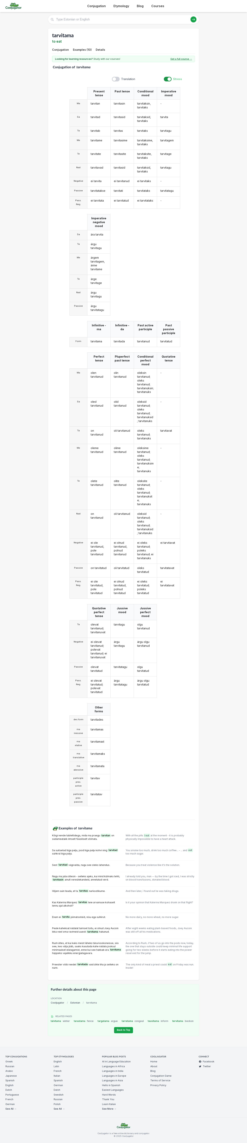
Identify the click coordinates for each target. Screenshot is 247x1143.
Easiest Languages (113, 1089)
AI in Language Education (116, 1061)
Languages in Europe (114, 1075)
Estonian (75, 1002)
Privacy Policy (158, 1085)
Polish (57, 1104)
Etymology (121, 6)
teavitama (158, 1021)
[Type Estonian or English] (123, 19)
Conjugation (96, 6)
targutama (108, 1021)
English (9, 1085)
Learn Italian (109, 1104)
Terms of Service (160, 1080)
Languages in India (112, 1071)
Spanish (9, 1080)
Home (153, 1061)
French (9, 1099)
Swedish (58, 1094)
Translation (128, 79)
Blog (140, 6)
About (153, 1066)
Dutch (8, 1089)
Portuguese (12, 1094)
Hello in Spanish (111, 1085)
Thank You (108, 1099)
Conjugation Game (161, 1075)
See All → (10, 1108)
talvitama (60, 1021)
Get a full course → (181, 58)
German (10, 1104)
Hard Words (109, 1094)
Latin (56, 1066)
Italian (57, 1075)
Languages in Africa (113, 1066)
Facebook (206, 1061)
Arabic (9, 1071)
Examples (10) (82, 49)
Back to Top (123, 1030)
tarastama (84, 1021)
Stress (177, 79)
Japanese (11, 1075)
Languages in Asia (112, 1080)
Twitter (205, 1066)
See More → (109, 1108)
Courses (157, 6)
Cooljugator (57, 1002)
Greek (9, 1061)
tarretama (133, 1021)
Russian (9, 1066)
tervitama (183, 1021)
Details (100, 49)
